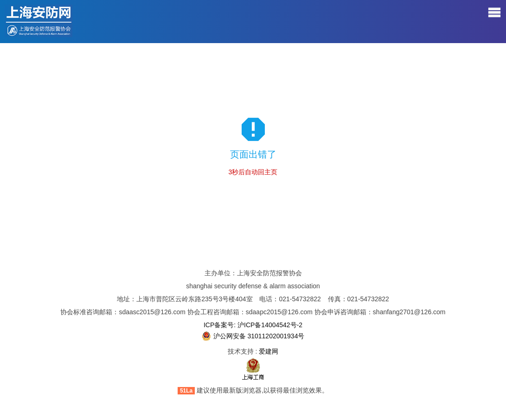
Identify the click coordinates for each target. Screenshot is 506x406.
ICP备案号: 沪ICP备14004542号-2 (253, 325)
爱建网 (268, 351)
